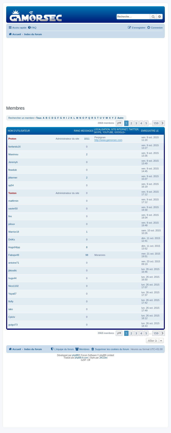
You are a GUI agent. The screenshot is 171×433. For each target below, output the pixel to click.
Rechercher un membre (21, 118)
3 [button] (136, 123)
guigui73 (13, 324)
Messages (87, 131)
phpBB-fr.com (81, 357)
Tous (39, 118)
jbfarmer (12, 177)
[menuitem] (32, 27)
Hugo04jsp (14, 247)
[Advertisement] (85, 71)
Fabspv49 (13, 255)
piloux (11, 224)
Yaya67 (12, 293)
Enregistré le (150, 131)
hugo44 (12, 278)
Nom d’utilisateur (19, 131)
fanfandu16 (14, 146)
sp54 (11, 185)
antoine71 (13, 262)
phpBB (75, 355)
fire (10, 216)
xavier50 (13, 208)
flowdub (12, 170)
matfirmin (13, 200)
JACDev (103, 357)
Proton (12, 138)
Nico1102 (13, 286)
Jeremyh (13, 162)
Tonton (12, 193)
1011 (86, 138)
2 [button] (131, 123)
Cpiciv (11, 317)
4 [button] (141, 123)
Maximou (13, 154)
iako (10, 309)
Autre (121, 118)
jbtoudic (12, 270)
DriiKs (11, 239)
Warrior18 (13, 231)
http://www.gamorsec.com (108, 140)
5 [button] (146, 123)
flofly (10, 301)
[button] (119, 123)
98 (87, 255)
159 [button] (156, 123)
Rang (77, 131)
